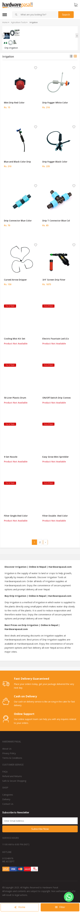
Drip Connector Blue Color (18, 220)
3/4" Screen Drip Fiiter (53, 279)
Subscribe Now (40, 829)
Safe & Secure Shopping (14, 780)
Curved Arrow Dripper (15, 279)
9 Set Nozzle (10, 456)
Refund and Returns (12, 776)
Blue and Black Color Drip (17, 161)
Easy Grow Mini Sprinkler (55, 456)
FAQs (5, 771)
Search (66, 14)
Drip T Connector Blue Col (56, 220)
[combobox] (38, 14)
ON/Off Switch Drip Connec (56, 397)
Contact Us (7, 803)
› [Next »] (45, 542)
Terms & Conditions (12, 757)
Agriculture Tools (18, 22)
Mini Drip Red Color (14, 102)
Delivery (6, 799)
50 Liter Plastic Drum (15, 397)
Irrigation (34, 22)
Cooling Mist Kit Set (14, 338)
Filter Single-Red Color (16, 515)
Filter (60, 907)
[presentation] (3, 35)
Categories (7, 794)
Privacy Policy (9, 753)
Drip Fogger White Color (55, 102)
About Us (6, 748)
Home (5, 22)
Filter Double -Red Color (55, 515)
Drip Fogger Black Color (54, 161)
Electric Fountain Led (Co (55, 338)
